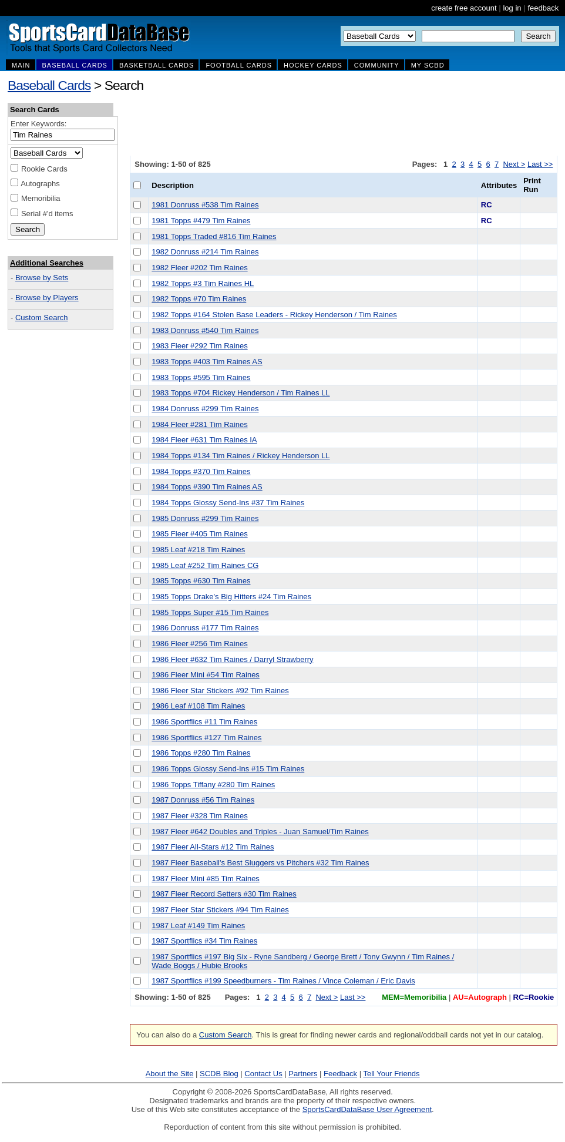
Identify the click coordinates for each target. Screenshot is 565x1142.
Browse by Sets (41, 277)
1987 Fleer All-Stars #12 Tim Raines (213, 846)
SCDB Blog (219, 1073)
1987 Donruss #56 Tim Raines (203, 799)
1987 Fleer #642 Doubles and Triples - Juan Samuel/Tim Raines (260, 831)
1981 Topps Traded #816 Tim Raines (214, 236)
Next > (514, 164)
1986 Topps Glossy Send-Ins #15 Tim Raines (228, 768)
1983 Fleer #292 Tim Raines (199, 345)
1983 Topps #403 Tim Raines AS (207, 361)
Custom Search (41, 317)
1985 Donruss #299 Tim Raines (205, 518)
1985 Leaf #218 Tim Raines (198, 549)
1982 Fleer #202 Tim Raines (199, 267)
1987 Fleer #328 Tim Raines (199, 815)
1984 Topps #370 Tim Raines (201, 471)
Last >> (540, 164)
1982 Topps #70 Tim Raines (199, 298)
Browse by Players (47, 297)
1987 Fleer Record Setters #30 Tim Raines (224, 893)
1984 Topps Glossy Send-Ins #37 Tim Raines (228, 502)
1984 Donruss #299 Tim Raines (205, 408)
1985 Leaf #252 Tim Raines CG (205, 565)
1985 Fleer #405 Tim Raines (199, 533)
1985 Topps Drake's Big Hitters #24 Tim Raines (231, 596)
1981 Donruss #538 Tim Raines (205, 204)
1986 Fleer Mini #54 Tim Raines (206, 674)
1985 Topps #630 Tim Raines (201, 580)
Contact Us (263, 1073)
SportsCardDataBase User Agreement (367, 1109)
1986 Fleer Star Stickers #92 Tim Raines (220, 690)
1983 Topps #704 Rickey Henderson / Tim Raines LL (240, 392)
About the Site (170, 1073)
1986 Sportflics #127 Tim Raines (206, 737)
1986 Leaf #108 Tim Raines (198, 705)
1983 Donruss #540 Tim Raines (205, 330)
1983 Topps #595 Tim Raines (201, 377)
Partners (302, 1073)
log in (512, 8)
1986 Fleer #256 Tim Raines (199, 643)
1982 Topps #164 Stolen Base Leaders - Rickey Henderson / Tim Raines (274, 314)
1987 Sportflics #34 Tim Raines (204, 940)
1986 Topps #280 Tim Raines (201, 752)
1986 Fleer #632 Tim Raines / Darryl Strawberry (232, 659)
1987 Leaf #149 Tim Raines (198, 925)
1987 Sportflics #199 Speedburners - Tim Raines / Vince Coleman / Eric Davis (283, 980)
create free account (463, 8)
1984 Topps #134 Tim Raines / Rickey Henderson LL (240, 455)
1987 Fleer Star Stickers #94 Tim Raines (220, 909)
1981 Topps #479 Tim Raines (201, 220)
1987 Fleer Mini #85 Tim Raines (206, 878)
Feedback (340, 1073)
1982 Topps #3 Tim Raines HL (203, 283)
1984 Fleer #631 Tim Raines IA (204, 439)
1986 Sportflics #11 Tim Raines (204, 721)
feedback (543, 8)
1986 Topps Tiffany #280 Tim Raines (213, 784)
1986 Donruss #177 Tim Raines (205, 627)
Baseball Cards (49, 85)
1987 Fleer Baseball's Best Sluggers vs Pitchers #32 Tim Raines (260, 862)
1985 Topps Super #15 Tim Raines (210, 612)
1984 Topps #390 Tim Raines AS (207, 486)
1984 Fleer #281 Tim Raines (199, 424)
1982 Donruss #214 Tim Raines (205, 251)
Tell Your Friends (391, 1073)
